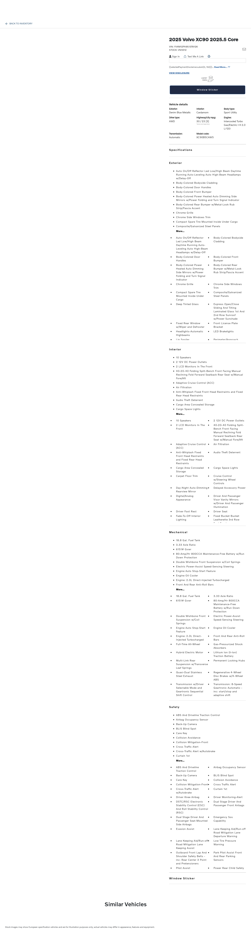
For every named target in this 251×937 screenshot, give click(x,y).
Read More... (222, 67)
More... (180, 231)
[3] (207, 121)
